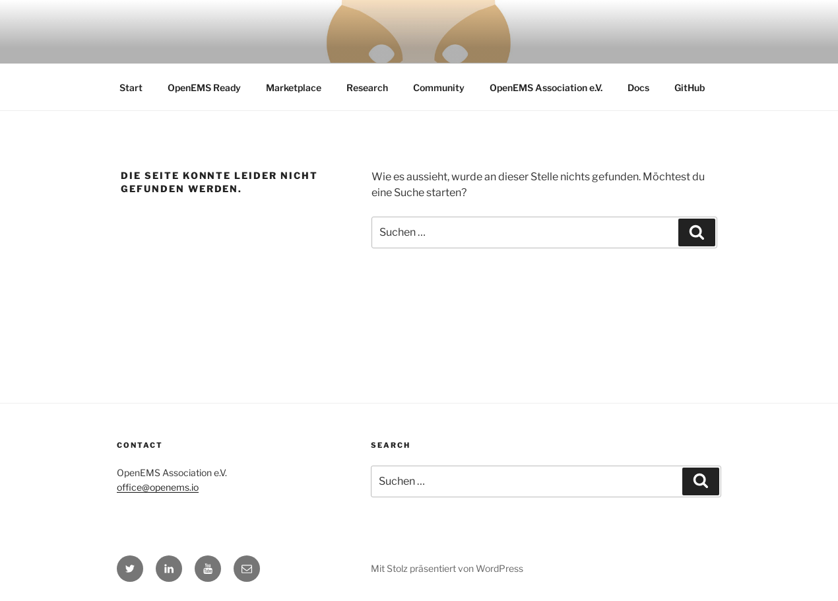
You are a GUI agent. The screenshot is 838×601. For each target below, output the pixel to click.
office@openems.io (158, 487)
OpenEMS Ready (204, 87)
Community (439, 87)
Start (131, 87)
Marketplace (293, 87)
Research (367, 87)
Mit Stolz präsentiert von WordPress (447, 568)
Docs (638, 87)
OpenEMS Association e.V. (546, 87)
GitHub (689, 87)
